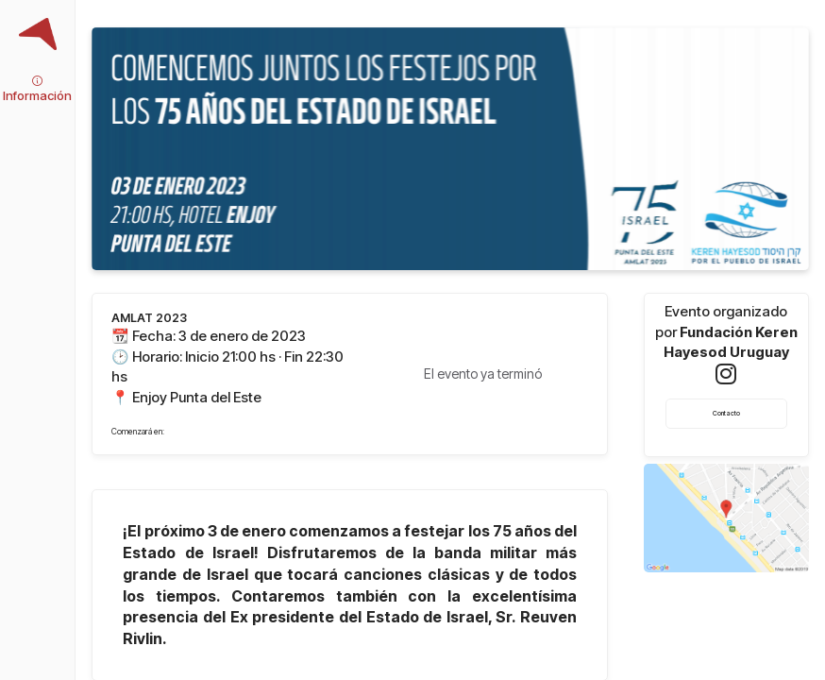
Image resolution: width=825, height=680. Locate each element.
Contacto (726, 413)
